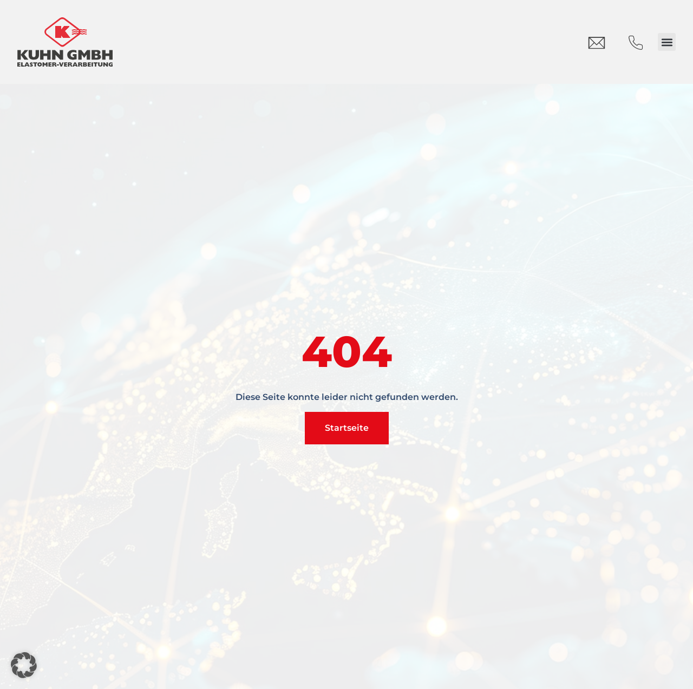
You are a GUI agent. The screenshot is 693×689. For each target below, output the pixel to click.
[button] (667, 42)
